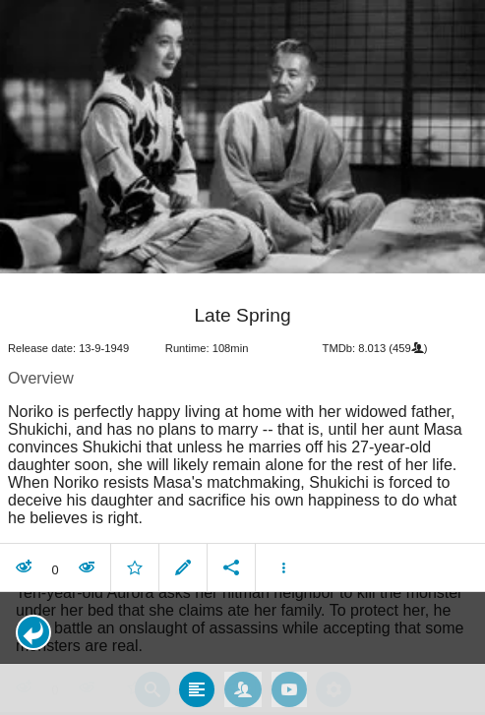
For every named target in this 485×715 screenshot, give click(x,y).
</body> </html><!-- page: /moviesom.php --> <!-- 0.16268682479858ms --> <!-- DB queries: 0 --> (242, 357)
